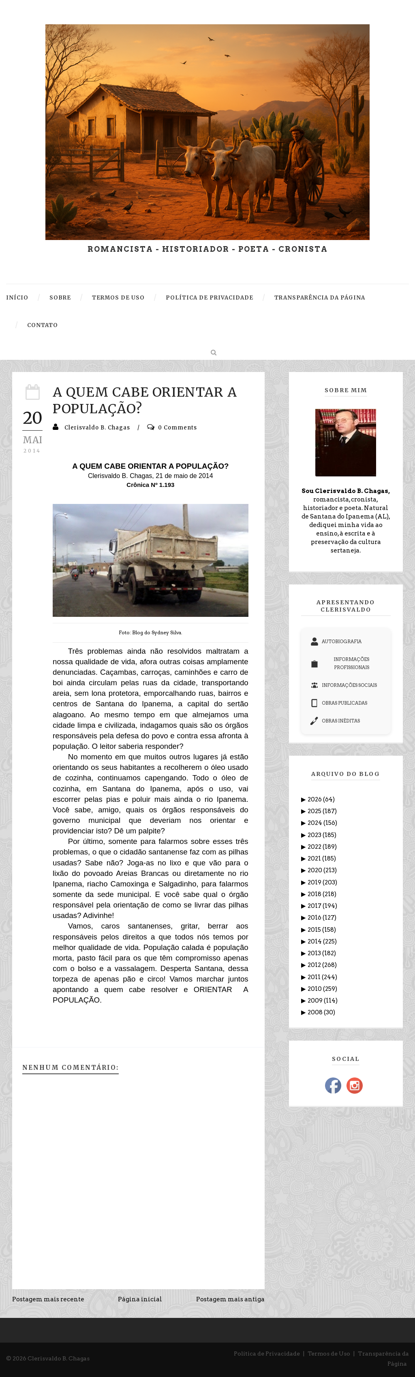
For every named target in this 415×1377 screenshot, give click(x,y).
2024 (315, 823)
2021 (315, 858)
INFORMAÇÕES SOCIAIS (343, 685)
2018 (315, 894)
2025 (315, 811)
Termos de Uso (329, 1353)
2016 (315, 917)
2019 (315, 882)
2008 (316, 1012)
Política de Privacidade (267, 1353)
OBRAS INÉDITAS (335, 721)
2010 (315, 988)
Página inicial (140, 1299)
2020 (315, 870)
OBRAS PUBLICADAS (338, 703)
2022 (315, 846)
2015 (315, 929)
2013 (315, 953)
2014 (315, 941)
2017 (315, 906)
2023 (315, 835)
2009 (316, 1000)
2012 (315, 965)
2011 (315, 977)
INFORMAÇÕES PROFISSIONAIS (340, 663)
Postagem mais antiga (230, 1299)
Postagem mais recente (48, 1299)
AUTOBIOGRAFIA (336, 642)
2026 (315, 799)
